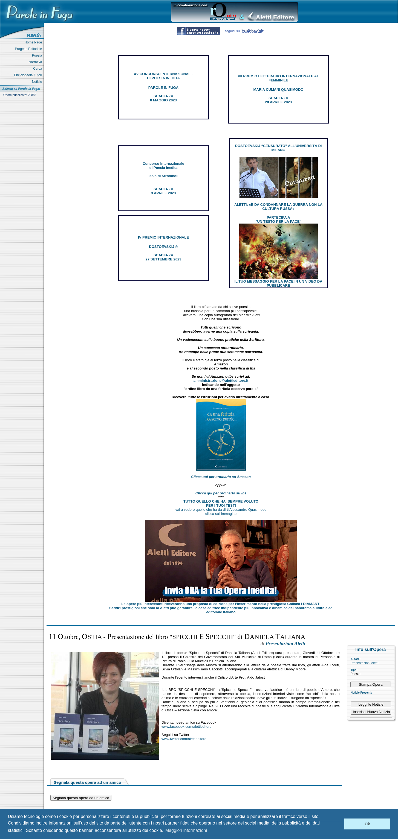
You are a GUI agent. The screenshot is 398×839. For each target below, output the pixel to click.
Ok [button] (367, 824)
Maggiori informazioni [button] (186, 830)
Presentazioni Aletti (364, 663)
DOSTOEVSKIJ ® (163, 247)
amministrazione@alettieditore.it (221, 381)
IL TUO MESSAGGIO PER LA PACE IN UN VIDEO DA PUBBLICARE (278, 283)
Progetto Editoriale (29, 49)
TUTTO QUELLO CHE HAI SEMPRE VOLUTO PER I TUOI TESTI (220, 503)
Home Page (34, 42)
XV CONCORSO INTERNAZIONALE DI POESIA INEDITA (163, 76)
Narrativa (36, 62)
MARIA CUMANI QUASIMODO (278, 89)
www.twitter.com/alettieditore (183, 739)
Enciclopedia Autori (29, 75)
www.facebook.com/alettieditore (186, 726)
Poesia (38, 55)
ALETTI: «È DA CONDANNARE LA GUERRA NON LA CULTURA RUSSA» (278, 207)
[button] (338, 824)
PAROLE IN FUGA (163, 88)
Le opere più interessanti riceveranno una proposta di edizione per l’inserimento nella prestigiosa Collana (220, 604)
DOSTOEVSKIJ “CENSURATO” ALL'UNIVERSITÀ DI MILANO (278, 148)
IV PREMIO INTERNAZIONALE (163, 237)
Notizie (38, 82)
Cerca (38, 69)
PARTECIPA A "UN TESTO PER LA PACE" (278, 219)
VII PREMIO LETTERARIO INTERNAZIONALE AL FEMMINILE (278, 78)
